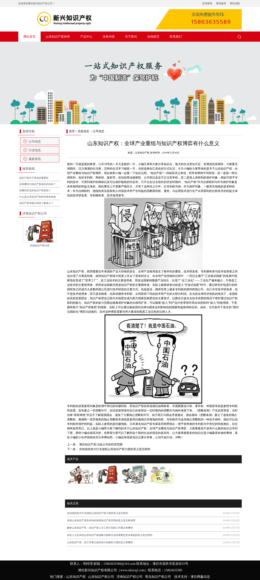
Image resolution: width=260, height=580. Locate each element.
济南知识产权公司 (130, 576)
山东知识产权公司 (101, 576)
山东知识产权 (142, 152)
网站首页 (29, 36)
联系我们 (176, 36)
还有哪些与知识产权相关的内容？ (37, 184)
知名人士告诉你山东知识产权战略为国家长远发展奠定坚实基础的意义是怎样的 (109, 535)
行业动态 (35, 150)
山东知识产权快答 (58, 36)
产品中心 (86, 36)
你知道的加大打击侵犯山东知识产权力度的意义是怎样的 (114, 449)
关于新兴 (131, 36)
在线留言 (153, 36)
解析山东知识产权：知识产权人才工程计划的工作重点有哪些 (100, 527)
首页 (72, 131)
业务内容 (109, 36)
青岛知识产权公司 (158, 576)
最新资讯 (35, 159)
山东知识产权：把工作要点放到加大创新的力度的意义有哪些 (100, 542)
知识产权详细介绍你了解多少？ (36, 203)
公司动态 (35, 141)
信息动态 (83, 131)
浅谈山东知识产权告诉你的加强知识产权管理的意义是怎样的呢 (101, 520)
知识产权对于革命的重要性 (34, 177)
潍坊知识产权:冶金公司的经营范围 (100, 444)
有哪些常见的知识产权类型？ (35, 190)
